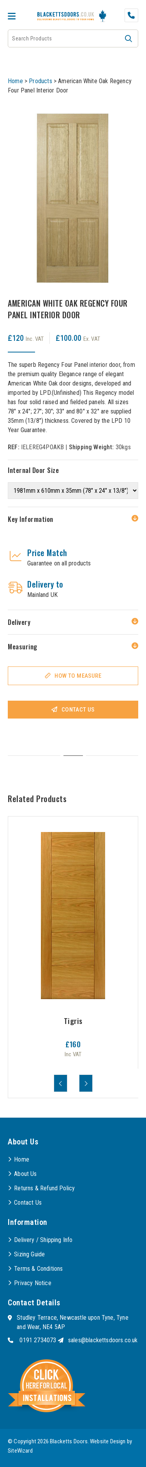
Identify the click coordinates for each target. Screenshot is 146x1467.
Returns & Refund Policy (44, 1188)
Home (15, 81)
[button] (128, 38)
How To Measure (78, 675)
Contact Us (78, 709)
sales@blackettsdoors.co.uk (103, 1340)
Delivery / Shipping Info (43, 1240)
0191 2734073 (37, 1340)
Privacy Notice (32, 1283)
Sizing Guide (29, 1254)
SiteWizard (20, 1450)
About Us (25, 1173)
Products (40, 81)
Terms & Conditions (38, 1268)
